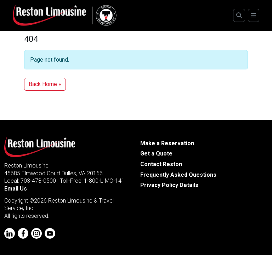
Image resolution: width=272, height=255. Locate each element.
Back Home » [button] (45, 84)
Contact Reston (161, 164)
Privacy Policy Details (169, 185)
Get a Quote (156, 153)
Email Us (15, 188)
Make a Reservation (167, 143)
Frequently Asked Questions (178, 174)
